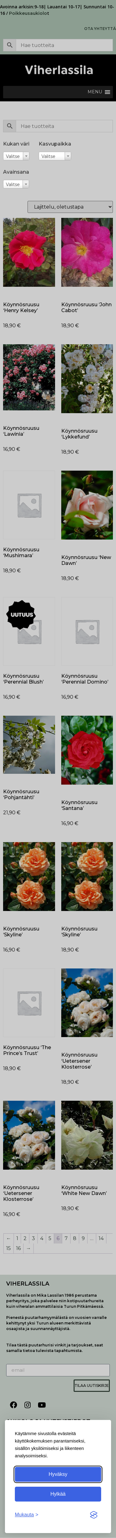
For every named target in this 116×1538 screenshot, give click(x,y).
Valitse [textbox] (13, 156)
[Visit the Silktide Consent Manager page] (93, 1514)
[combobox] (16, 156)
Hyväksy (58, 1474)
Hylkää (58, 1494)
